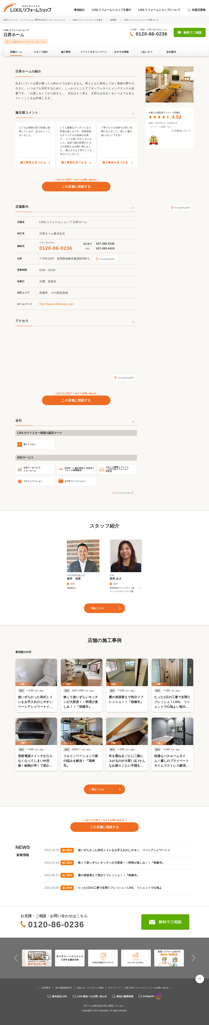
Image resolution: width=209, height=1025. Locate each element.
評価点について (182, 131)
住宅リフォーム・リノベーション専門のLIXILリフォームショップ (34, 20)
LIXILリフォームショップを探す (111, 9)
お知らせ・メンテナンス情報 (90, 988)
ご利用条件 (45, 988)
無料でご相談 (192, 32)
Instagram (152, 996)
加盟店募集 (199, 9)
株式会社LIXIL (59, 996)
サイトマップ (114, 988)
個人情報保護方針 (64, 988)
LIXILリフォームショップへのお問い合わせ (149, 988)
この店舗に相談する (76, 186)
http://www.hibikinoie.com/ (56, 304)
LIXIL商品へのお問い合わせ (92, 996)
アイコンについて (124, 493)
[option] (170, 84)
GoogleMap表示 (107, 259)
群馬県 (113, 20)
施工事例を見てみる (33, 162)
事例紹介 (79, 9)
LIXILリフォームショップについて (159, 9)
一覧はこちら (96, 608)
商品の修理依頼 (124, 996)
